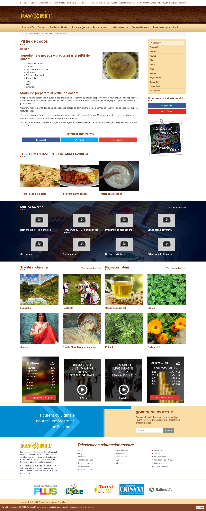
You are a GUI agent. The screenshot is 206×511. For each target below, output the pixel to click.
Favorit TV (61, 502)
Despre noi (24, 3)
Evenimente (120, 454)
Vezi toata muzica (177, 208)
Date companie (160, 457)
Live (84, 3)
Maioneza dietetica (111, 193)
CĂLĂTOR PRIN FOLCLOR (159, 3)
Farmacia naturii (101, 27)
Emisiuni (42, 27)
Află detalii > (89, 507)
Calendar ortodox (73, 3)
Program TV (28, 27)
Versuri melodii (45, 3)
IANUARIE (49, 34)
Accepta (199, 507)
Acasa (25, 34)
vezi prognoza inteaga (41, 397)
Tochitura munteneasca (74, 193)
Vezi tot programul (178, 3)
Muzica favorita (120, 27)
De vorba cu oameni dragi (165, 27)
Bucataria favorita (80, 27)
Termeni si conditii (161, 466)
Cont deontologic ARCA (163, 460)
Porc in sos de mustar (34, 193)
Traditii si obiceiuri (59, 27)
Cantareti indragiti (140, 27)
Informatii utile (59, 3)
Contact (34, 3)
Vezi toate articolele (91, 268)
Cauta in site (159, 463)
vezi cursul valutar (165, 397)
